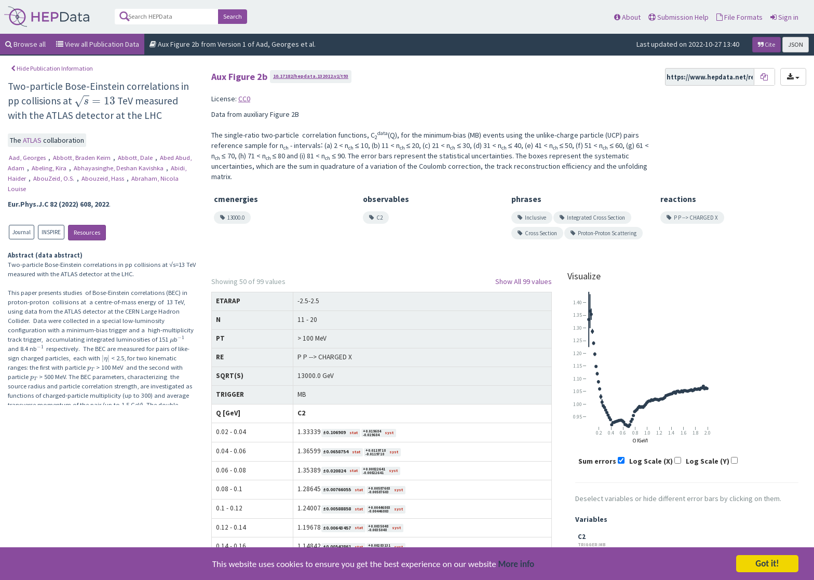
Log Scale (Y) (707, 461)
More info (516, 566)
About (627, 17)
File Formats (739, 17)
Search (232, 16)
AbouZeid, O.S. (54, 178)
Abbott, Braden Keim (82, 157)
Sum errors (597, 461)
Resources (87, 232)
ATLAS (33, 140)
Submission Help (678, 17)
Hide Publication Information (52, 68)
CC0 (244, 98)
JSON (795, 44)
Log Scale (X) (651, 461)
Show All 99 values (523, 281)
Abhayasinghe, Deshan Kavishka (119, 168)
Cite (766, 44)
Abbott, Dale (136, 157)
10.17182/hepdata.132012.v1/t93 (310, 76)
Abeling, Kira (50, 168)
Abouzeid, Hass (104, 178)
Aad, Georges (28, 157)
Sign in (784, 17)
